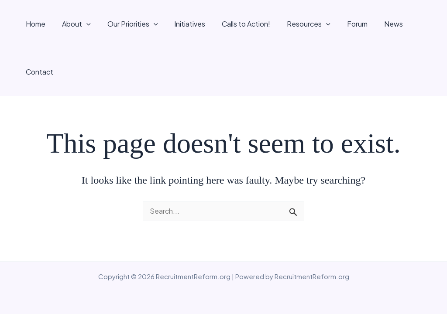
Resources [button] (301, 24)
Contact (417, 23)
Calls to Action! (241, 23)
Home (41, 23)
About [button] (79, 24)
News (380, 23)
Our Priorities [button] (132, 24)
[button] (89, 24)
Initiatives (187, 23)
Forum (347, 23)
